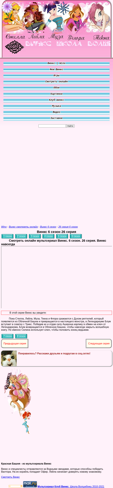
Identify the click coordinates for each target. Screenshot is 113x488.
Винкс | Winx (56, 63)
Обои (56, 87)
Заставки (57, 118)
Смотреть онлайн (56, 81)
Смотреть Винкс (10, 477)
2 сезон (21, 236)
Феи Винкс (56, 69)
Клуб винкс (56, 100)
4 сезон (48, 236)
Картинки (57, 94)
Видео (56, 112)
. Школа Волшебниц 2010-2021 (71, 486)
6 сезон (76, 236)
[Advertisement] (56, 174)
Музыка (56, 106)
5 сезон (62, 236)
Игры (56, 75)
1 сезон (7, 236)
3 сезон (35, 236)
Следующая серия (98, 343)
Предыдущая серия (14, 343)
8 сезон (21, 336)
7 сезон (7, 336)
